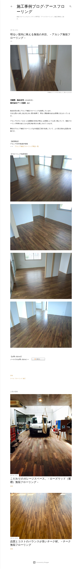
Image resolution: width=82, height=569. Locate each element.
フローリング (18, 378)
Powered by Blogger (41, 562)
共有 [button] (11, 375)
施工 (24, 378)
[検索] (70, 6)
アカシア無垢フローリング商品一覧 (27, 146)
